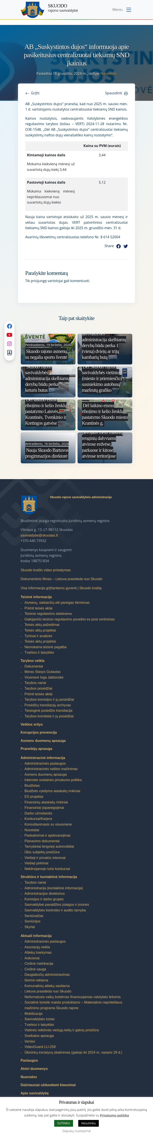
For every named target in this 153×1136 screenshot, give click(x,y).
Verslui (29, 1041)
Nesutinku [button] (88, 1123)
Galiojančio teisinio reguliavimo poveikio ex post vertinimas (69, 619)
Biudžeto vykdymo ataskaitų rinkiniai (52, 791)
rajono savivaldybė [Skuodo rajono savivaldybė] (63, 8)
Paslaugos (29, 1060)
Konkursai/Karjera (38, 819)
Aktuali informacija (36, 936)
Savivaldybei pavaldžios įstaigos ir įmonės (56, 904)
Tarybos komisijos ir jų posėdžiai (49, 699)
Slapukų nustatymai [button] (76, 1131)
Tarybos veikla (32, 661)
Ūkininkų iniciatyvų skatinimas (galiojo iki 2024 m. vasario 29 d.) (73, 1052)
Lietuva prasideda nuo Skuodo (47, 991)
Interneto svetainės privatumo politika (53, 780)
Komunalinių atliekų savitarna (47, 986)
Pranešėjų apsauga (36, 749)
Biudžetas (32, 785)
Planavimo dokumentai (42, 841)
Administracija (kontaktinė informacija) (53, 888)
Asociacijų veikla (37, 947)
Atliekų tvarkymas (38, 952)
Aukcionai (31, 958)
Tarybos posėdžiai (38, 688)
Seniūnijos (32, 921)
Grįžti (35, 93)
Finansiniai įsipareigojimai (44, 808)
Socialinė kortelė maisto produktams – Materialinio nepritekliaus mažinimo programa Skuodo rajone (73, 1005)
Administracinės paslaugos (45, 763)
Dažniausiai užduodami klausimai (48, 1085)
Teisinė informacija (36, 597)
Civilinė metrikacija (38, 963)
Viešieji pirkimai (36, 863)
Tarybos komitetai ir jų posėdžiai (49, 716)
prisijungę (39, 280)
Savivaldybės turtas (39, 1019)
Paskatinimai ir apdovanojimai (47, 835)
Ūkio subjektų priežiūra (42, 852)
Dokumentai (33, 666)
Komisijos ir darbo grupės (44, 899)
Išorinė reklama (36, 980)
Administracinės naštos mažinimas (51, 769)
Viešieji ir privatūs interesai (44, 858)
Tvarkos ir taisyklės (39, 652)
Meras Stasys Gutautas (42, 672)
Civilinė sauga (35, 969)
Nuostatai (31, 830)
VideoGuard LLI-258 (40, 1047)
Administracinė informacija (43, 758)
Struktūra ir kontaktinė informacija (49, 877)
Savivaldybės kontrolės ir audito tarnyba (55, 910)
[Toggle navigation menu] (122, 10)
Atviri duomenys (34, 1069)
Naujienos (108, 73)
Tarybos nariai (35, 683)
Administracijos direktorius (44, 893)
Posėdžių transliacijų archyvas (47, 705)
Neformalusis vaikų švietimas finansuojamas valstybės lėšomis (72, 997)
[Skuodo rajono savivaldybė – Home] (32, 10)
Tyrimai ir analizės (38, 636)
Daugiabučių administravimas (47, 974)
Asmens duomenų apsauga (43, 741)
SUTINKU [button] (63, 1123)
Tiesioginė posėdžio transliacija (48, 710)
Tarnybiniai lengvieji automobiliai (49, 846)
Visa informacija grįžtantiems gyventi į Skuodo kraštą (61, 588)
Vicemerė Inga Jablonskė (43, 677)
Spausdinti (113, 93)
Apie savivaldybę (35, 1093)
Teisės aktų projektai (40, 630)
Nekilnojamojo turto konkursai (47, 869)
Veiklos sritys (32, 724)
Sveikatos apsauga (39, 1036)
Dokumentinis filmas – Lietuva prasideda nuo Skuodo (61, 579)
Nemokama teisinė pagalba (45, 647)
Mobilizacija (33, 1013)
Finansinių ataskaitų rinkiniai (46, 802)
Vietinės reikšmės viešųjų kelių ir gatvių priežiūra (61, 1030)
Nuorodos (29, 1077)
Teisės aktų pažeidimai (41, 625)
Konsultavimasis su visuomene (48, 824)
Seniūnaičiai (33, 916)
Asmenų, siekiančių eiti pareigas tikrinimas (57, 602)
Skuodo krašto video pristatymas (46, 570)
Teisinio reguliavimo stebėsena (48, 613)
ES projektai (33, 796)
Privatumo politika (114, 1115)
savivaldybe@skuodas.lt (39, 535)
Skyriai (29, 927)
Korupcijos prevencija (39, 732)
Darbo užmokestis (38, 813)
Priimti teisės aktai (38, 608)
